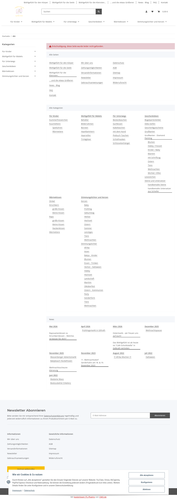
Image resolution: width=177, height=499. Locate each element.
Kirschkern (54, 205)
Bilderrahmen (87, 123)
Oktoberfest (89, 286)
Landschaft (89, 278)
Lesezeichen (150, 177)
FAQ (155, 2)
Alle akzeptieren (146, 476)
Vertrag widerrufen (26, 469)
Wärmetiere (57, 131)
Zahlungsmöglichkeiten (91, 67)
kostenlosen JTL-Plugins (84, 497)
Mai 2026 (53, 326)
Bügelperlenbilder (153, 120)
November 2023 (88, 353)
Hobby (87, 271)
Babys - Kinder (90, 255)
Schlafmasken (119, 139)
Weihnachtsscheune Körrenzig (58, 369)
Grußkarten (150, 131)
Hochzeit (88, 220)
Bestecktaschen (120, 120)
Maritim (151, 153)
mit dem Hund (119, 131)
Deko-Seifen (150, 123)
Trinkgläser (86, 139)
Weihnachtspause (154, 330)
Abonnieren (160, 415)
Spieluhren (57, 127)
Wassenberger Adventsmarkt (63, 357)
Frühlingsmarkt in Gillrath (93, 330)
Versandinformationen (91, 72)
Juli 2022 (148, 353)
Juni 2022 (53, 375)
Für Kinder (7, 51)
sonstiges (88, 232)
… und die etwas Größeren (122, 2)
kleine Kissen (58, 212)
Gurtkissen (117, 123)
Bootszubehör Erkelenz (60, 383)
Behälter (85, 120)
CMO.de (102, 497)
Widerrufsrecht (120, 82)
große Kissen (58, 209)
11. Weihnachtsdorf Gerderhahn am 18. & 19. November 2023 (92, 363)
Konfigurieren (146, 483)
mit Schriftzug (154, 157)
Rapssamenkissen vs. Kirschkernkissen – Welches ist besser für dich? (61, 336)
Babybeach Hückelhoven (61, 361)
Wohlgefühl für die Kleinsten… (92, 2)
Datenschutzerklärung (54, 416)
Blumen (151, 142)
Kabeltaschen (119, 127)
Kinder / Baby (154, 149)
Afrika (87, 247)
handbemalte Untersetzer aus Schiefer (159, 190)
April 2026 (85, 326)
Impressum (17, 491)
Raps (51, 216)
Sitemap (116, 72)
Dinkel (52, 201)
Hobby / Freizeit (155, 146)
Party (86, 294)
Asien (86, 251)
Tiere (150, 165)
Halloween (150, 357)
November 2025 (56, 353)
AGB (115, 67)
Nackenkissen (58, 228)
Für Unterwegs (8, 61)
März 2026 (117, 326)
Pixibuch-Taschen (121, 135)
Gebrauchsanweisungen (92, 82)
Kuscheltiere (55, 123)
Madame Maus (57, 379)
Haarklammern (87, 131)
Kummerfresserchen (58, 120)
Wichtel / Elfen (154, 173)
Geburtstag (89, 212)
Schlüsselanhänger (121, 143)
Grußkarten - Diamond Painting (155, 136)
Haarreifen (86, 135)
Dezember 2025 (152, 326)
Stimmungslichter (89, 243)
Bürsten (84, 127)
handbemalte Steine (157, 184)
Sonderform (89, 298)
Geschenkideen (9, 66)
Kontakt (164, 2)
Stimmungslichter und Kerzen (15, 76)
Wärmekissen (8, 71)
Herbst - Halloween (92, 267)
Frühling (88, 209)
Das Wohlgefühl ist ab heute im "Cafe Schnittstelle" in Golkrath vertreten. (125, 345)
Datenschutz (30, 491)
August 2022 (118, 353)
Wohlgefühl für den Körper (36, 2)
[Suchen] (68, 11)
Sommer (88, 228)
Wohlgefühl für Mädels (12, 56)
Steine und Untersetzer (155, 180)
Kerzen (84, 201)
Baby (86, 205)
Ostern (151, 161)
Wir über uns (87, 63)
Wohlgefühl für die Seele (63, 2)
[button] (146, 11)
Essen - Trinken (91, 263)
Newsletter (86, 77)
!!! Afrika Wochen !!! (122, 357)
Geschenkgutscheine (154, 127)
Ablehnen (146, 489)
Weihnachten (154, 169)
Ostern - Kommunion (93, 290)
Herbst (87, 216)
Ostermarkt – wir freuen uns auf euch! (125, 334)
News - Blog (143, 2)
